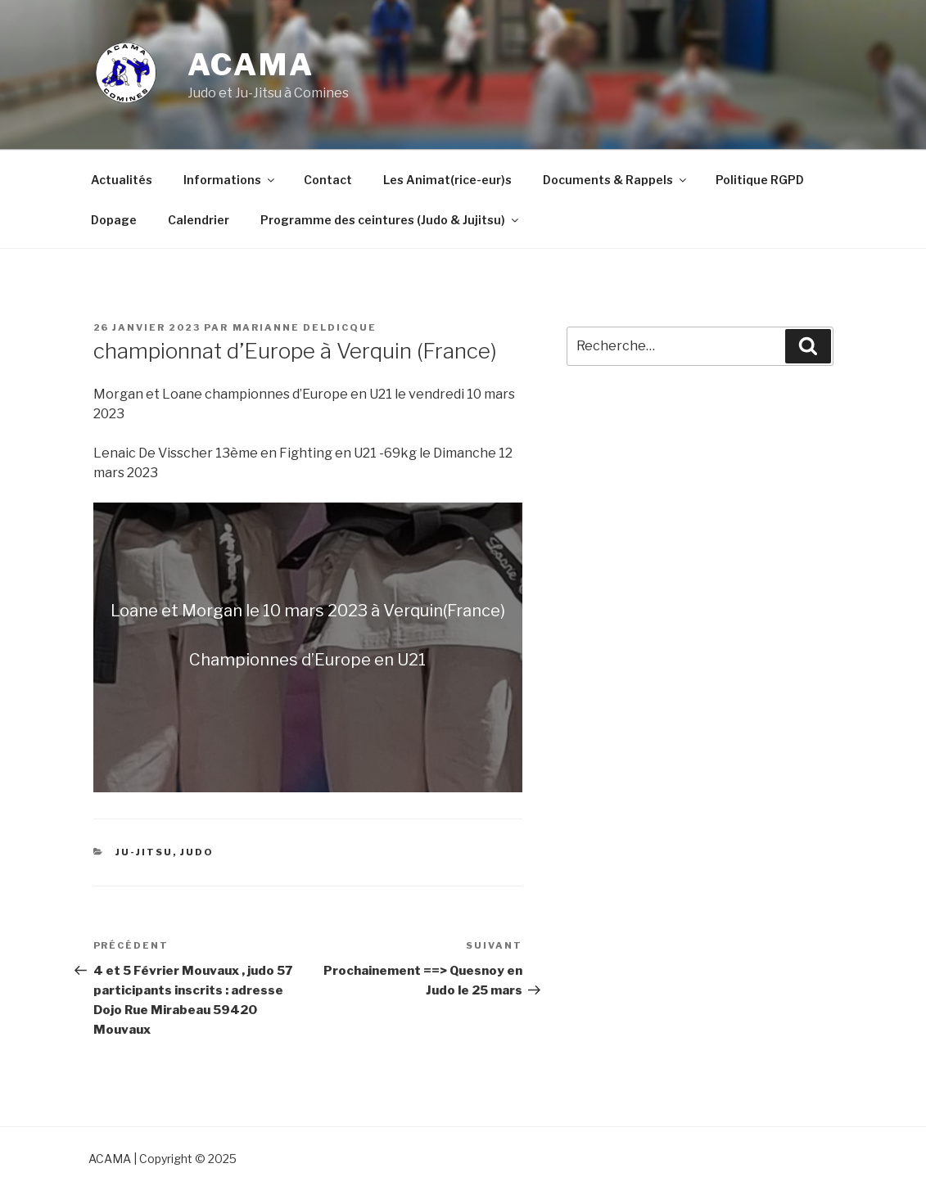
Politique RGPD (760, 180)
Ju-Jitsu (144, 852)
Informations (230, 180)
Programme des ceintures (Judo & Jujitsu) (390, 220)
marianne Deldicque (305, 327)
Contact (328, 180)
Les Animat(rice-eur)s (447, 180)
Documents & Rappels (616, 180)
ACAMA (250, 65)
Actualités (121, 180)
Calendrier (198, 220)
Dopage (114, 220)
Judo (197, 852)
